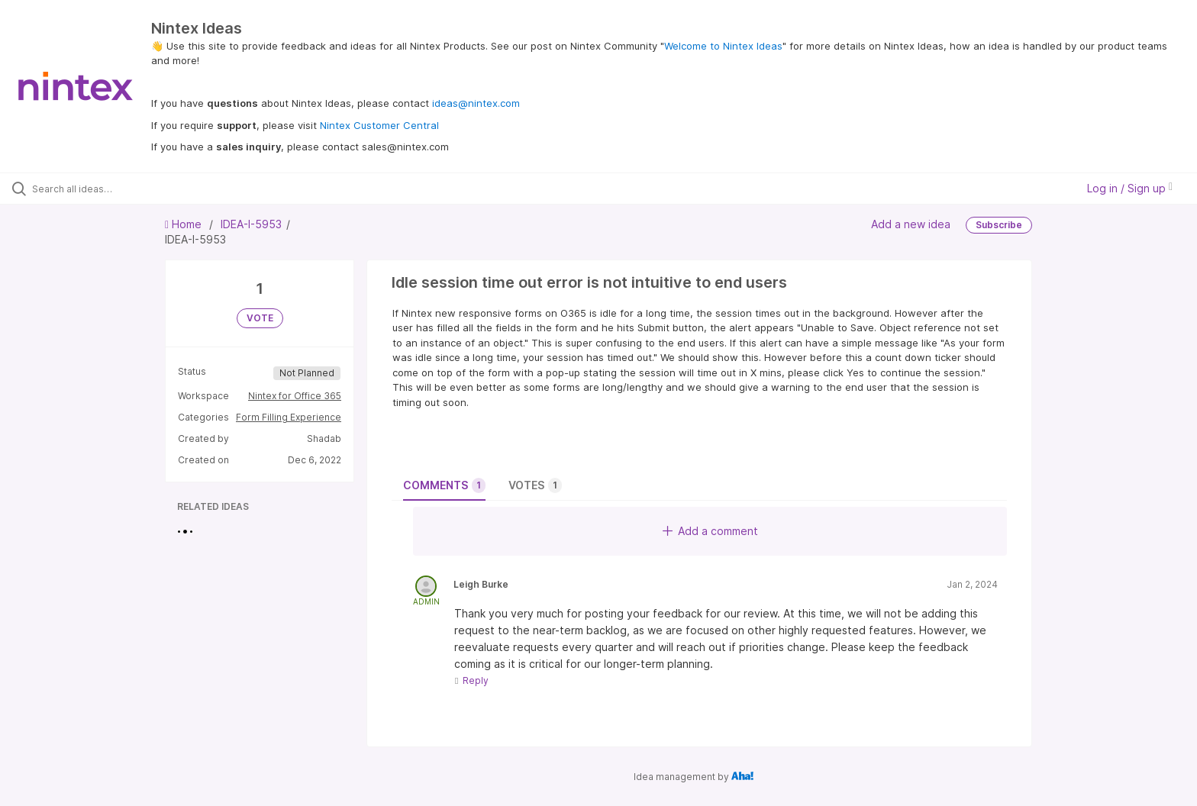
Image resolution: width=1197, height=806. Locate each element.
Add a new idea (910, 224)
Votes (535, 485)
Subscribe (999, 225)
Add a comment (710, 530)
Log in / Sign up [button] (1130, 188)
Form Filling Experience (288, 417)
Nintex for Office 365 (294, 395)
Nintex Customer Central (379, 125)
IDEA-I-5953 (251, 224)
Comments (444, 485)
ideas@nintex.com (476, 103)
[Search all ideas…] (139, 188)
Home (185, 224)
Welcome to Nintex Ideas (723, 46)
